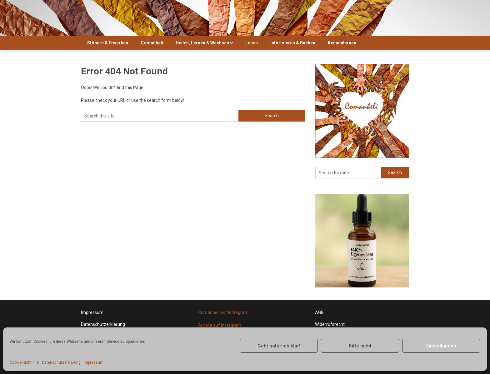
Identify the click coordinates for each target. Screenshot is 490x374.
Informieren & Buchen (292, 42)
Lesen (251, 42)
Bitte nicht (360, 346)
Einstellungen (441, 346)
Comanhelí (152, 42)
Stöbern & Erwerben (107, 42)
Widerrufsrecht (330, 324)
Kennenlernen (342, 42)
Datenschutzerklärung (61, 362)
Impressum (93, 362)
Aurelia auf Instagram (219, 325)
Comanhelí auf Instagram (223, 312)
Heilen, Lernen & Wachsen (202, 42)
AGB (319, 312)
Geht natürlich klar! (279, 346)
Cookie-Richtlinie (24, 362)
